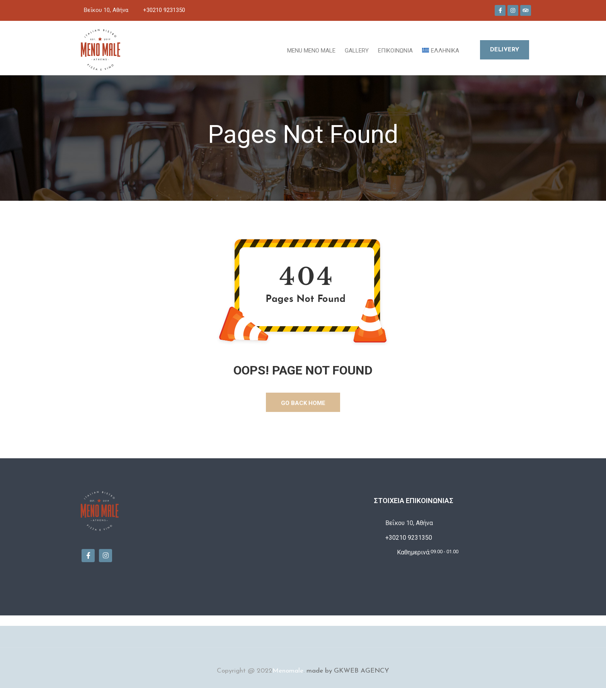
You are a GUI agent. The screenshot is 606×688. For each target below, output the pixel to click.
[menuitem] (440, 50)
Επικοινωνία (395, 50)
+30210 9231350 (164, 10)
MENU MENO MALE (311, 50)
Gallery (357, 50)
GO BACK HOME (303, 403)
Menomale (287, 671)
